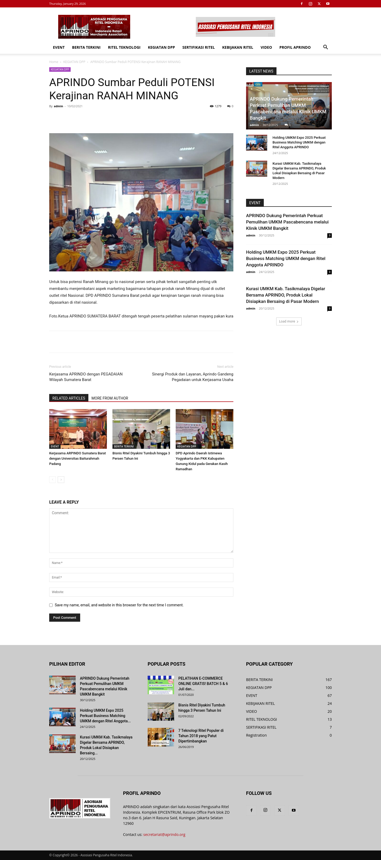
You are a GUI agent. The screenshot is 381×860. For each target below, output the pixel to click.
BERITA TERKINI (86, 47)
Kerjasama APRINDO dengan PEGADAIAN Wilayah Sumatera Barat (86, 377)
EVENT (59, 47)
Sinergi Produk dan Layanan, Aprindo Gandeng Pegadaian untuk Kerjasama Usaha (192, 377)
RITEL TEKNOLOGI (124, 47)
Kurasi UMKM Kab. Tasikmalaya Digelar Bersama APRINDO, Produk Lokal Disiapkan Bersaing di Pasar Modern (285, 295)
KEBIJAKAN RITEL (237, 47)
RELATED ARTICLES (68, 398)
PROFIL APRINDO (295, 47)
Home (53, 62)
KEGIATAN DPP (161, 47)
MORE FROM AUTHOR (110, 398)
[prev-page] (52, 479)
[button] (325, 47)
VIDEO (266, 47)
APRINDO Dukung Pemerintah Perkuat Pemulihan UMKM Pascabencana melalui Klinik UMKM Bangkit (287, 222)
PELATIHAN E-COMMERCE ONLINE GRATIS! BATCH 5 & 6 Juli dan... (203, 683)
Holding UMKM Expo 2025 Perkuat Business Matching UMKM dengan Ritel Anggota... (105, 715)
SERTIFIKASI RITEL (198, 47)
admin (58, 106)
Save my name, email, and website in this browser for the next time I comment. (119, 605)
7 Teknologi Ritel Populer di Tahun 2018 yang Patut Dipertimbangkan (201, 735)
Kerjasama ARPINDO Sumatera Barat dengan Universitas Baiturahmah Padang (77, 458)
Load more (289, 321)
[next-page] (61, 479)
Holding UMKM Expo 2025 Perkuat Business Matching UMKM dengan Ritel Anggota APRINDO (299, 142)
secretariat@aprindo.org (164, 834)
